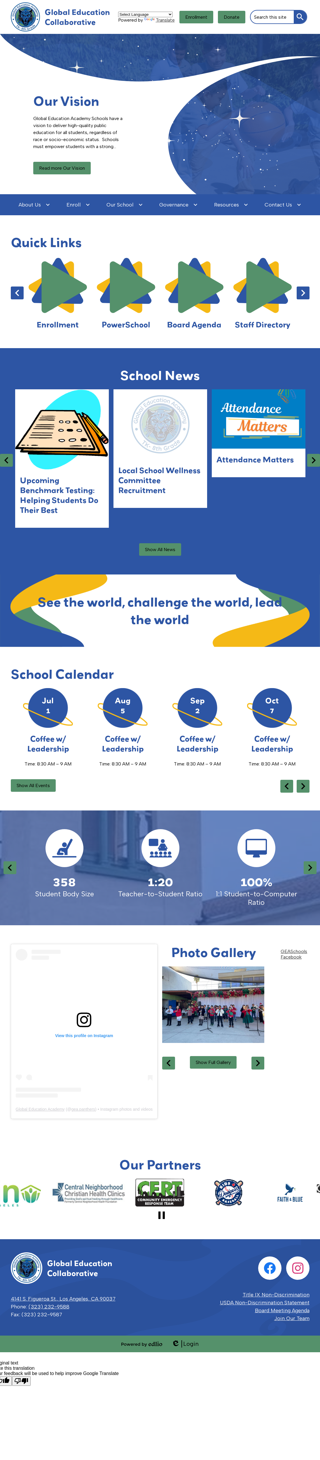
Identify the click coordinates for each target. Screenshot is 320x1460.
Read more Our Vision (62, 168)
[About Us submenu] (34, 205)
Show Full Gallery (213, 1062)
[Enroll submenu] (78, 205)
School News (160, 375)
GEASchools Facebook (294, 954)
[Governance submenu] (178, 205)
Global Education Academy (40, 1109)
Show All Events (33, 785)
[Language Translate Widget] (145, 14)
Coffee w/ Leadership (48, 744)
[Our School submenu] (124, 205)
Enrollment (196, 17)
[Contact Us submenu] (283, 205)
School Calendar (62, 674)
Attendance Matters (255, 459)
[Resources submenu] (231, 205)
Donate (231, 17)
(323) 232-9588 (49, 1306)
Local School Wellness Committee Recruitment (159, 480)
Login (185, 1344)
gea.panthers (83, 1109)
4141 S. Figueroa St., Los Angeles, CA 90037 (63, 1299)
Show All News (160, 549)
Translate (159, 20)
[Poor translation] (21, 1381)
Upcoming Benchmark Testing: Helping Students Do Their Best (59, 495)
